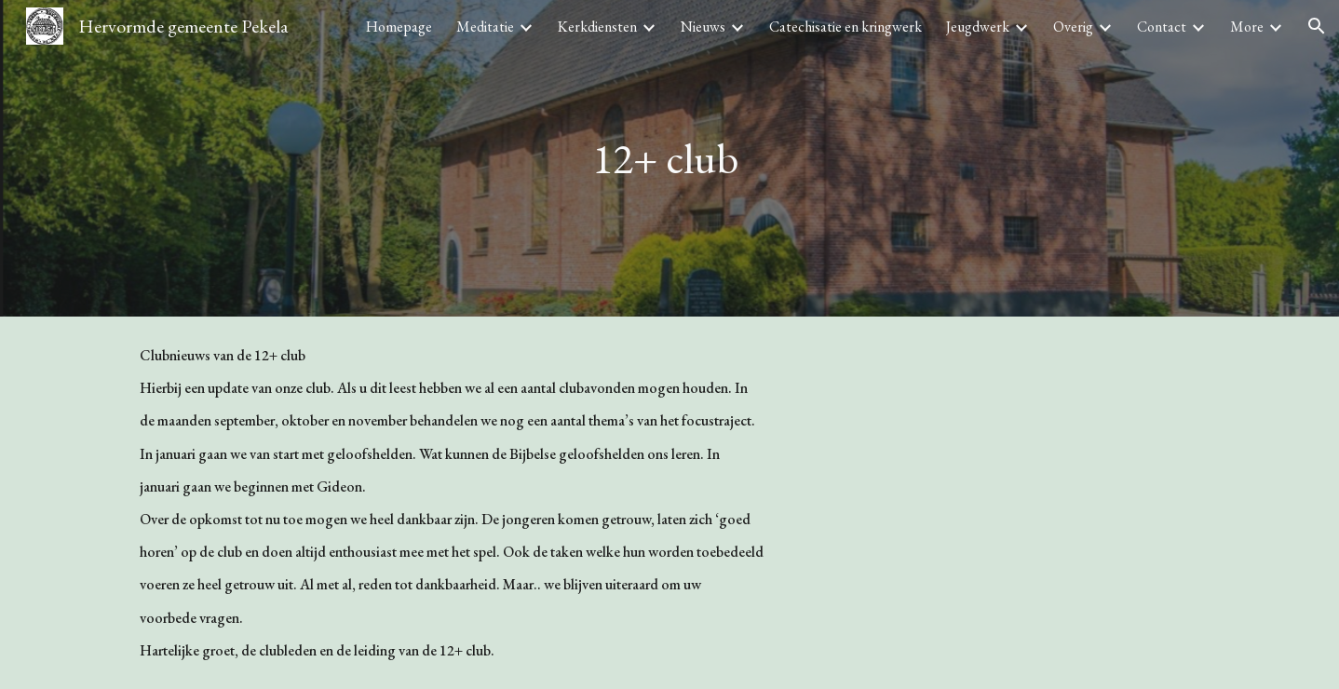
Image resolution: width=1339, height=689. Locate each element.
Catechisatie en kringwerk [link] (845, 26)
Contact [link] (1161, 26)
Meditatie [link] (485, 26)
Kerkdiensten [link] (597, 26)
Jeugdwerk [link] (977, 26)
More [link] (1247, 26)
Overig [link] (1073, 26)
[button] (1316, 26)
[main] (669, 159)
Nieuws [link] (703, 26)
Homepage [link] (399, 26)
